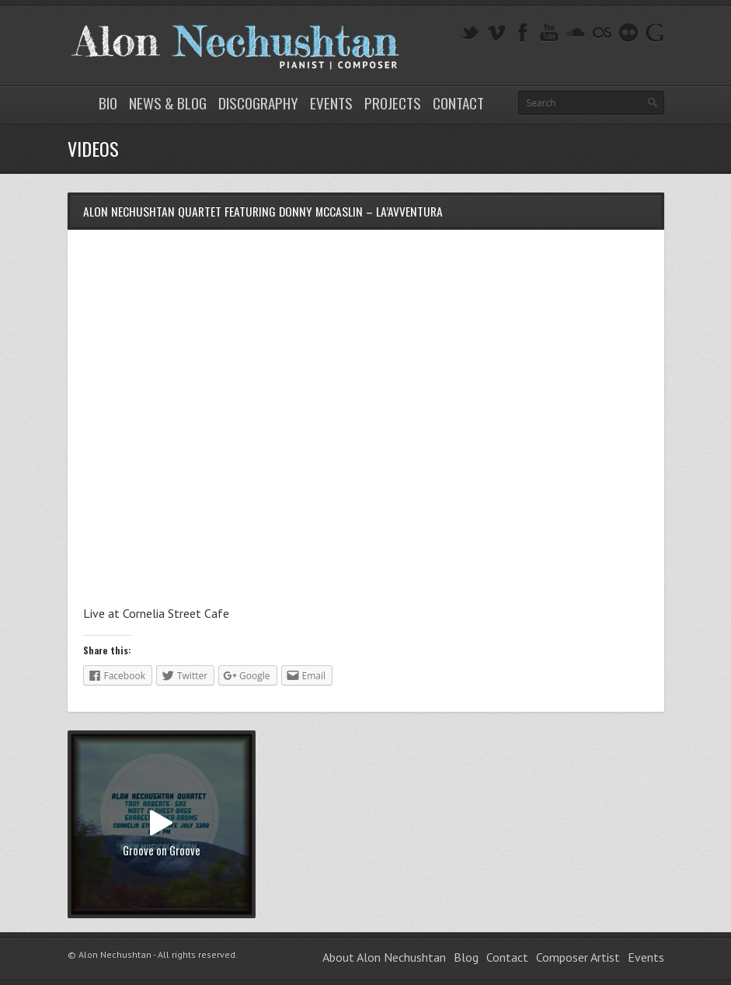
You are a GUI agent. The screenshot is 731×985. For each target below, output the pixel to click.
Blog (466, 957)
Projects (392, 103)
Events (331, 103)
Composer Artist (578, 957)
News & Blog (168, 103)
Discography (258, 103)
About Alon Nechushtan (384, 957)
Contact (458, 103)
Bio (108, 103)
